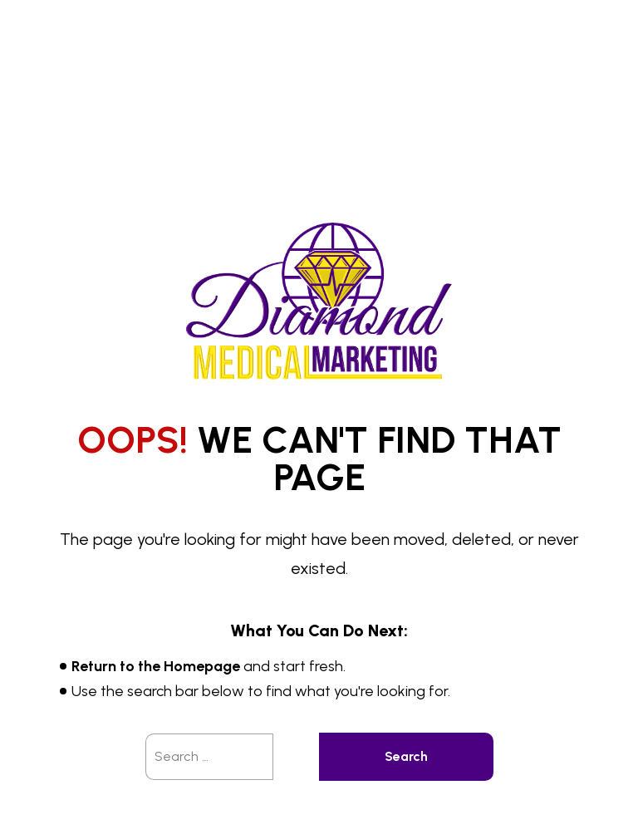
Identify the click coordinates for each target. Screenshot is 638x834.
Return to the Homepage (155, 666)
